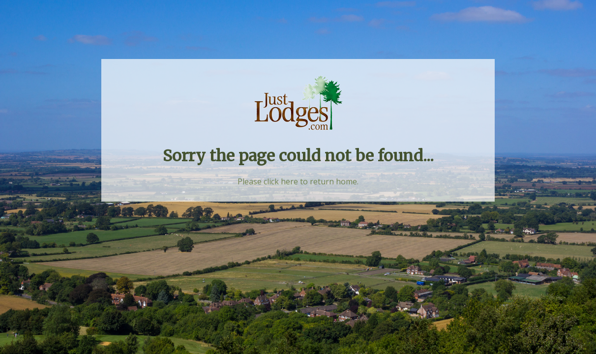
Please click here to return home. (298, 181)
